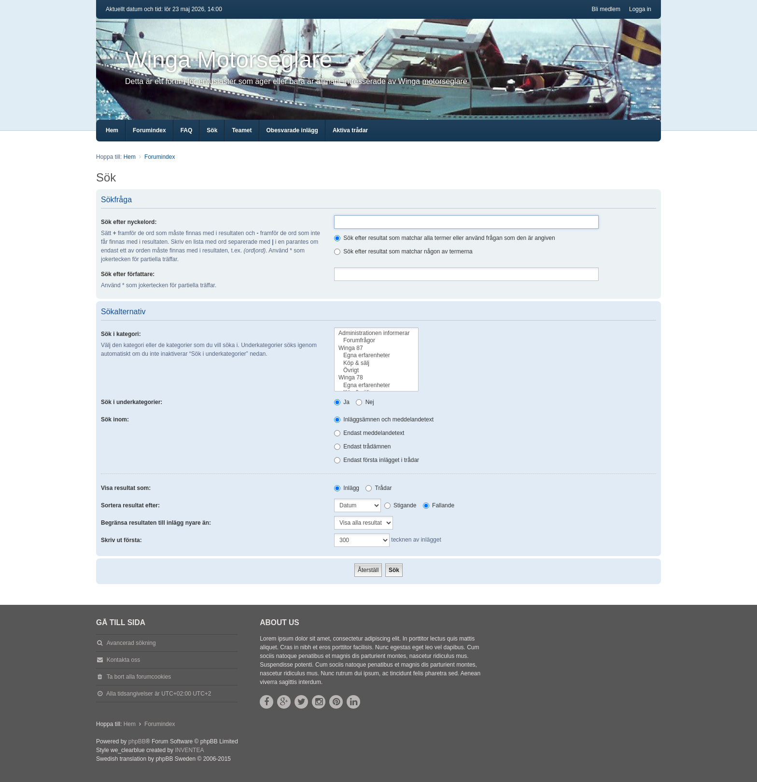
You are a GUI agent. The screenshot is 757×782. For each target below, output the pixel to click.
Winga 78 (376, 377)
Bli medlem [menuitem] (606, 9)
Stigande (400, 505)
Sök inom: (115, 419)
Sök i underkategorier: (131, 402)
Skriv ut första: (121, 540)
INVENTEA (189, 750)
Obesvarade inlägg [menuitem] (292, 130)
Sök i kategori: (121, 334)
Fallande (438, 505)
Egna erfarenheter (376, 355)
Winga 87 (376, 348)
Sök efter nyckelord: (128, 222)
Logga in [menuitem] (640, 9)
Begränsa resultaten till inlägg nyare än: (156, 522)
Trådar (378, 488)
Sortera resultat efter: (130, 505)
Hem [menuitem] (112, 130)
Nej (365, 402)
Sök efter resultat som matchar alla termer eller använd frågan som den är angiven (444, 238)
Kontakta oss (123, 659)
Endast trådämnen (362, 446)
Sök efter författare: (127, 274)
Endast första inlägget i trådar (376, 460)
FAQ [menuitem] (187, 130)
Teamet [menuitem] (242, 130)
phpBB (137, 741)
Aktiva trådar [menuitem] (350, 130)
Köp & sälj (376, 363)
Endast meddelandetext (369, 433)
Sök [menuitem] (212, 130)
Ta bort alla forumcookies (139, 676)
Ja (342, 402)
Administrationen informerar (376, 333)
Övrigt (376, 370)
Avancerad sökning (131, 643)
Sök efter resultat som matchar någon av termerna (403, 251)
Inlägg (346, 488)
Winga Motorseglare (229, 59)
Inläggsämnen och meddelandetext (384, 419)
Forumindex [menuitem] (149, 130)
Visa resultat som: (126, 488)
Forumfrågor (376, 340)
